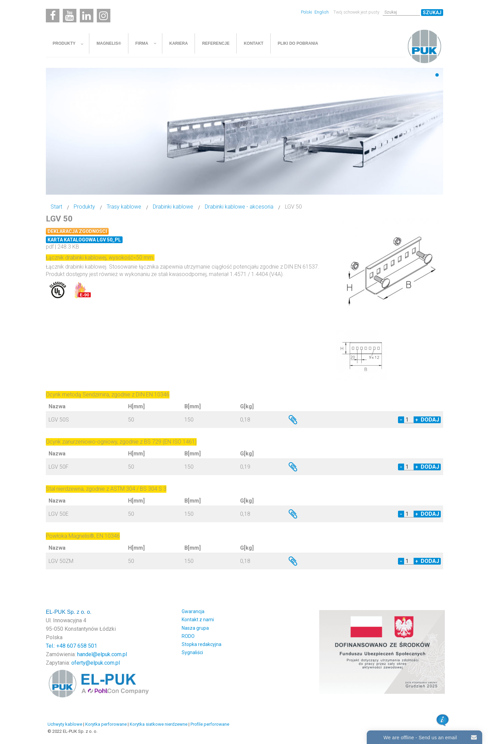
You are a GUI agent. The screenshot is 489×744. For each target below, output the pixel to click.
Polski (307, 12)
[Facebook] (52, 15)
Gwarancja (193, 611)
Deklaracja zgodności (77, 231)
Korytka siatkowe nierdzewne (158, 724)
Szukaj (432, 12)
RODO (188, 636)
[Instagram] (103, 15)
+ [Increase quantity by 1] (416, 420)
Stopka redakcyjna (201, 644)
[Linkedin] (86, 15)
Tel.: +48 (56, 646)
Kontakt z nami (198, 619)
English (321, 12)
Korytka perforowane (106, 724)
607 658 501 (82, 646)
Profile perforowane (210, 724)
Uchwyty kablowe (65, 724)
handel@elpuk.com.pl (102, 654)
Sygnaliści (192, 652)
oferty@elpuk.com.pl (95, 663)
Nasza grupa (195, 628)
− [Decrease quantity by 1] (401, 420)
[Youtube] (69, 15)
